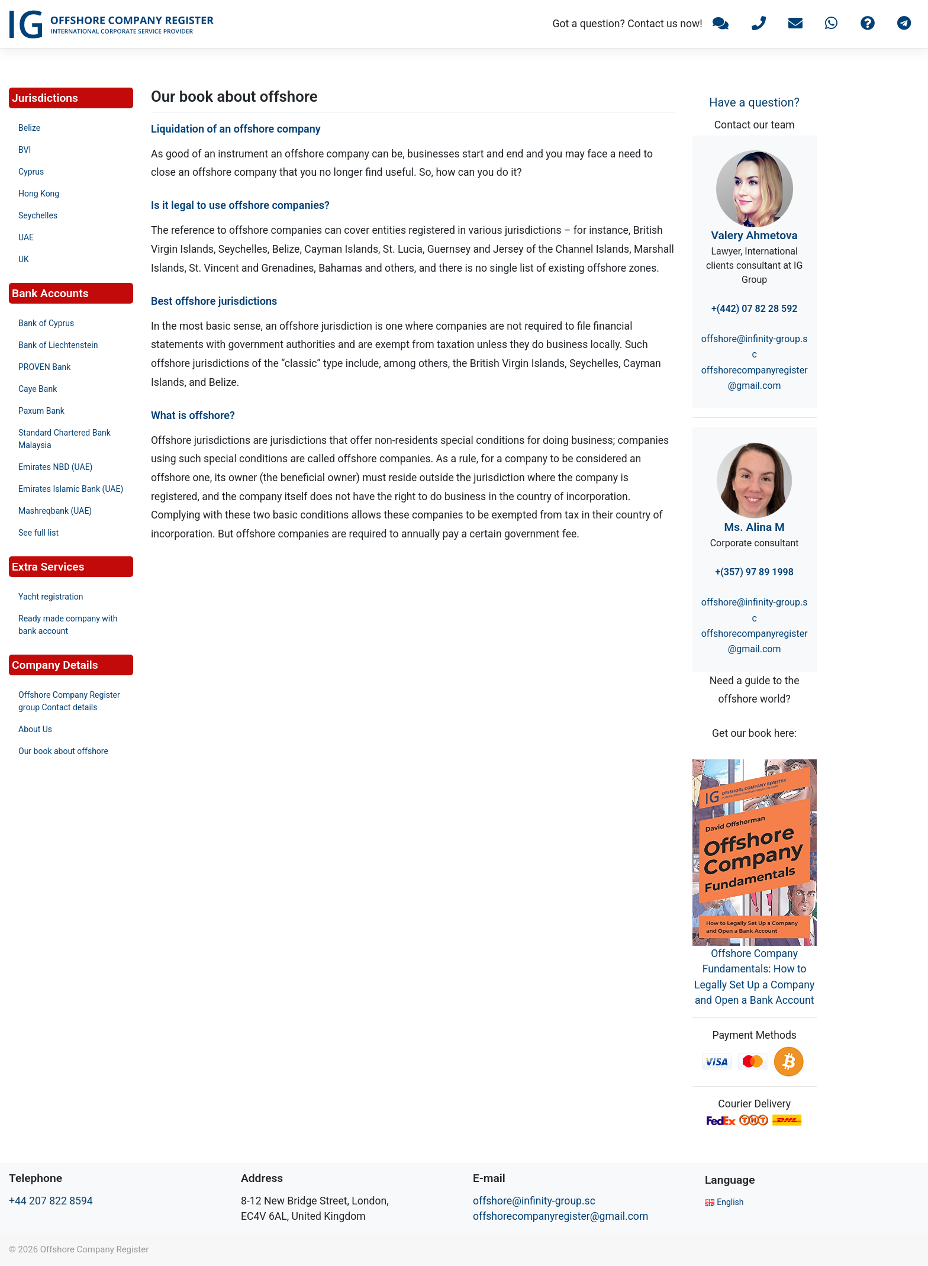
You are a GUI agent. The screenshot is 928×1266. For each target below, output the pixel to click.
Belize (29, 128)
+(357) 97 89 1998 (754, 572)
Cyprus (31, 171)
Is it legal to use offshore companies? (240, 205)
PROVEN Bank (44, 367)
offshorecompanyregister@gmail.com (560, 1216)
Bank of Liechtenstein (58, 345)
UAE (26, 237)
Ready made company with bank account (67, 625)
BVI (24, 149)
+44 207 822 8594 (51, 1201)
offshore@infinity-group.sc (534, 1201)
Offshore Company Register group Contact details (69, 701)
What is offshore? (193, 415)
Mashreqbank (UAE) (55, 511)
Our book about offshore (63, 751)
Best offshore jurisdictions (214, 301)
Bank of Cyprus (46, 323)
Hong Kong (38, 193)
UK (23, 259)
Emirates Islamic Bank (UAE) (70, 489)
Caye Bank (37, 389)
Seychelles (37, 215)
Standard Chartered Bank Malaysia (64, 439)
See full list (38, 532)
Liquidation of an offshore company (236, 129)
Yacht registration (50, 596)
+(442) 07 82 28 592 (754, 308)
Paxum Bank (41, 410)
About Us (35, 729)
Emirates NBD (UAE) (55, 467)
